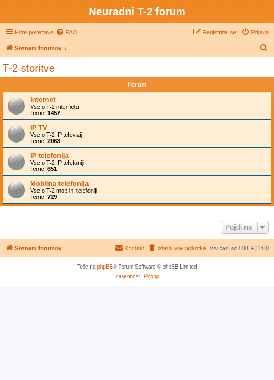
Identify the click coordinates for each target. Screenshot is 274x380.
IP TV (38, 127)
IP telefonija (49, 155)
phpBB (105, 267)
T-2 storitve (29, 68)
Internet (42, 99)
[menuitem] (66, 32)
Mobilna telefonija (59, 183)
